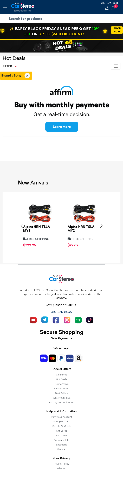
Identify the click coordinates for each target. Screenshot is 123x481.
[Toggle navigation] (5, 7)
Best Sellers (61, 393)
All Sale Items (61, 388)
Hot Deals (61, 379)
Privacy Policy (61, 463)
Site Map (61, 449)
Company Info (61, 440)
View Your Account (61, 416)
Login (106, 8)
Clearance (61, 374)
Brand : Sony (16, 75)
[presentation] (21, 225)
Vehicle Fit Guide (61, 426)
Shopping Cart (61, 421)
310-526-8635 (110, 3)
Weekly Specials (61, 397)
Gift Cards (61, 430)
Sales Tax (61, 468)
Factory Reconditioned (61, 402)
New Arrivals (61, 384)
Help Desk (61, 435)
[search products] (62, 18)
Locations (61, 444)
